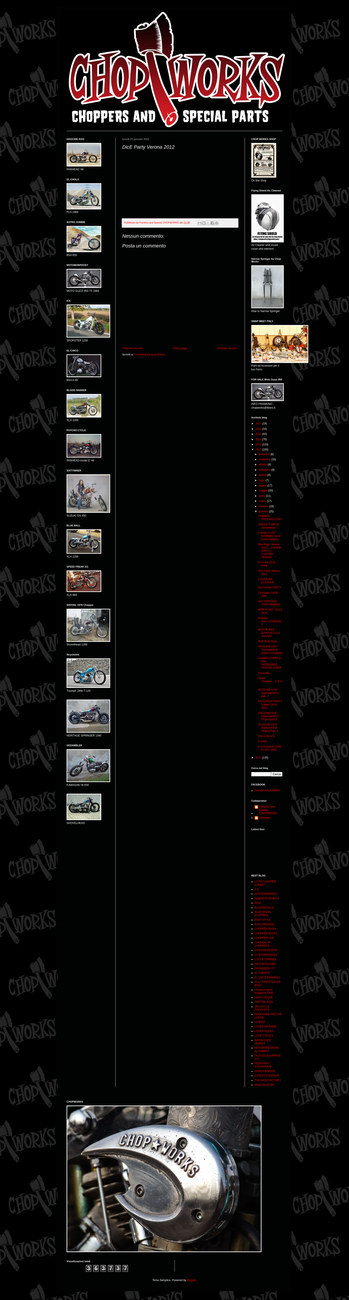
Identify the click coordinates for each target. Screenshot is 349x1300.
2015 (259, 434)
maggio (263, 490)
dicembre (264, 454)
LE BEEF (260, 1022)
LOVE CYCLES (264, 1035)
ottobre (263, 464)
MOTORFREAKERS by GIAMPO (267, 1049)
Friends (262, 741)
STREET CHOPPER (267, 1075)
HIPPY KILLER (263, 997)
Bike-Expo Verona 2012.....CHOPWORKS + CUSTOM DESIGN (269, 551)
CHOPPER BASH (265, 928)
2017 (259, 423)
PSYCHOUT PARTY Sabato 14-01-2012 (270, 704)
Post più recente (133, 348)
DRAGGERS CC (264, 968)
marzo (263, 501)
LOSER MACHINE (266, 1026)
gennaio (264, 511)
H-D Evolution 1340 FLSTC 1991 (269, 748)
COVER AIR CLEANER (266, 581)
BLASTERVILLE (264, 907)
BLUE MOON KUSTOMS (263, 914)
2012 (259, 449)
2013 (259, 444)
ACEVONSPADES (265, 893)
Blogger (191, 1280)
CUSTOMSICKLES (266, 954)
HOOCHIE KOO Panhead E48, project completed (270, 650)
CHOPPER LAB (264, 937)
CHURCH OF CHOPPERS (263, 944)
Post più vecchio (227, 348)
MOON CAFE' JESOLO (263, 1042)
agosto (263, 475)
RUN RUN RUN (267, 641)
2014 (259, 439)
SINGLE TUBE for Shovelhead (268, 526)
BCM (258, 903)
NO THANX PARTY (269, 587)
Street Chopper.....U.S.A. (270, 681)
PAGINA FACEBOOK (267, 790)
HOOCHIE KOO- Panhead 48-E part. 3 (268, 693)
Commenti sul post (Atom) (149, 354)
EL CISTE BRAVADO (267, 977)
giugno (263, 485)
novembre (265, 459)
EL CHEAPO (262, 972)
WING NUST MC (265, 1084)
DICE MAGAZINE (265, 963)
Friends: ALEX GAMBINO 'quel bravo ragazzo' (269, 536)
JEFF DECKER (264, 1002)
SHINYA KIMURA (265, 1071)
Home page (180, 348)
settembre (265, 469)
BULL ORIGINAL (265, 924)
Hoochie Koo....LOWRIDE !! (270, 621)
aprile (262, 495)
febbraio (264, 506)
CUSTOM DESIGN (266, 950)
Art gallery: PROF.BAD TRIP (269, 517)
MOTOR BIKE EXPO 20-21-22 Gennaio (269, 633)
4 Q (257, 889)
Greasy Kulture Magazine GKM (264, 991)
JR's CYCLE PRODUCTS (262, 1008)
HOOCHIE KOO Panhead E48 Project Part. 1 (268, 728)
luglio (262, 480)
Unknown (264, 817)
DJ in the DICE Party (267, 564)
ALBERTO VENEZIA (267, 898)
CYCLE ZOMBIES (265, 959)
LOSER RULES (264, 1031)
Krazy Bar (264, 673)
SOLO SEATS (266, 736)
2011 (259, 757)
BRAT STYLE (263, 919)
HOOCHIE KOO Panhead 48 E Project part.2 (268, 716)
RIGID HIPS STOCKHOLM (263, 1065)
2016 (259, 428)
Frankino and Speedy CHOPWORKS (268, 810)
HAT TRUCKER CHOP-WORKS (269, 603)
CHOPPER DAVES (266, 933)
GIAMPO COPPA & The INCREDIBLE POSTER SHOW (269, 663)
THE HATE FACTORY (268, 1080)
